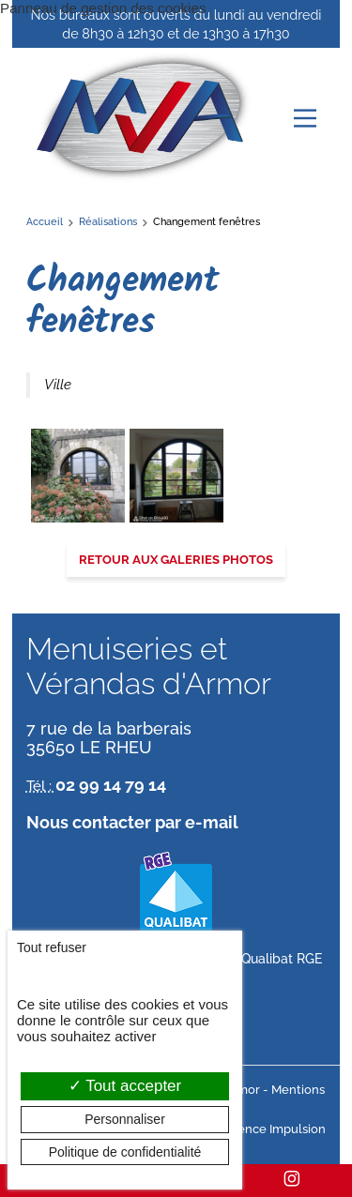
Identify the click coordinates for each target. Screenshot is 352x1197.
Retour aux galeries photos (176, 560)
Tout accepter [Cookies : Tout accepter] (125, 1086)
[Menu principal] (305, 118)
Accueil (44, 221)
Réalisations (108, 221)
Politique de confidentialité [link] (125, 1151)
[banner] (140, 118)
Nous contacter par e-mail (132, 822)
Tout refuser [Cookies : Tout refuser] (51, 947)
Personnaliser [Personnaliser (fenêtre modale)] (124, 1119)
